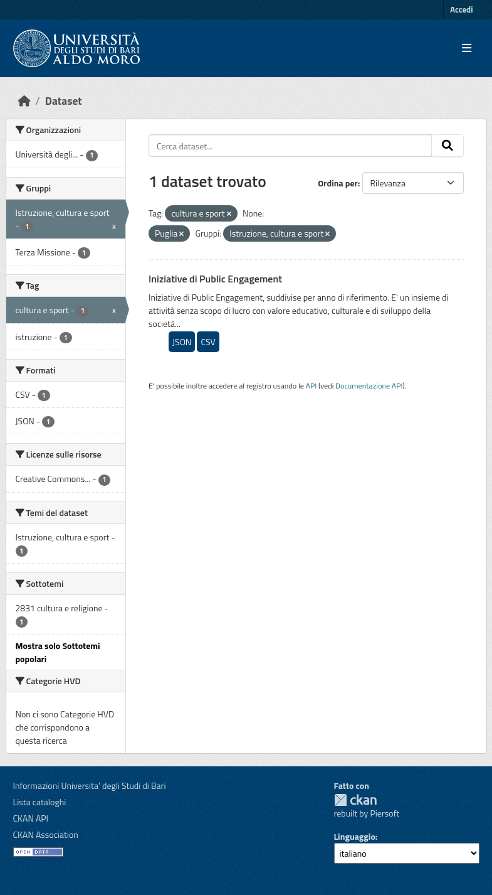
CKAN (355, 800)
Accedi (461, 9)
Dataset (63, 100)
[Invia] (447, 145)
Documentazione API (368, 386)
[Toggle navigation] (466, 48)
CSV (208, 341)
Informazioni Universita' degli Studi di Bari (89, 785)
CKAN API (31, 818)
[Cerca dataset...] (290, 145)
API (311, 386)
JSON (181, 341)
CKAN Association (45, 834)
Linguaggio (354, 836)
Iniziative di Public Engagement (215, 278)
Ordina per (338, 183)
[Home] (24, 100)
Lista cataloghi (39, 801)
